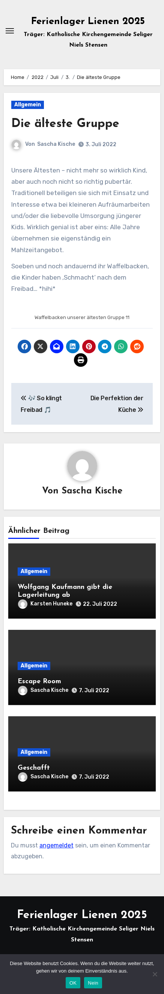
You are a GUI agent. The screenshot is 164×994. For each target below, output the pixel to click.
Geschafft (34, 768)
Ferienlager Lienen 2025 (88, 22)
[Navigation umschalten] (10, 30)
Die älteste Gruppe (65, 124)
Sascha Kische (56, 144)
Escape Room (39, 681)
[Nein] (154, 974)
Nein (93, 983)
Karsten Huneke (45, 604)
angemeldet (56, 845)
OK (73, 983)
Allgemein (27, 104)
